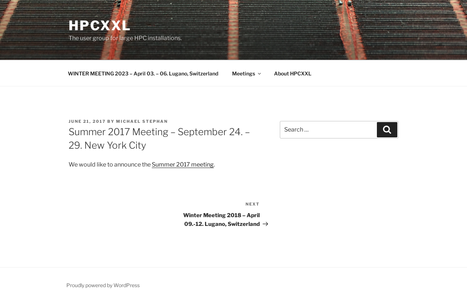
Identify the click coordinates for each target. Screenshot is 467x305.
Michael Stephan (142, 121)
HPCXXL (100, 25)
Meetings (247, 73)
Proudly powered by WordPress (103, 285)
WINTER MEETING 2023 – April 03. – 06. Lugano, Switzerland (143, 73)
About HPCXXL (293, 73)
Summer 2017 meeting (183, 164)
